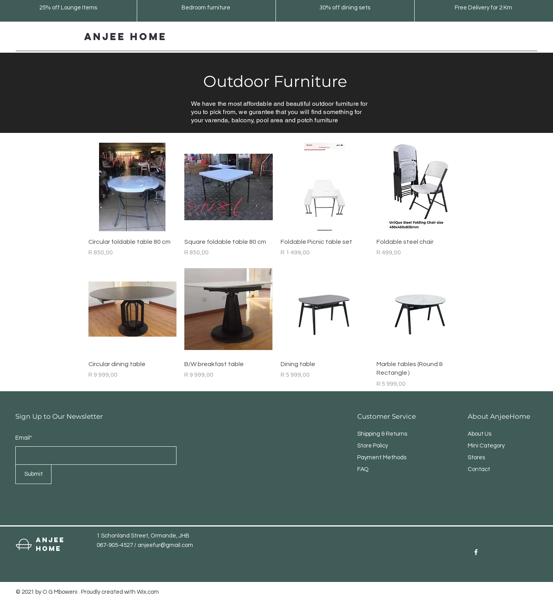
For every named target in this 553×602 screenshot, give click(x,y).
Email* (23, 438)
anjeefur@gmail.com (165, 545)
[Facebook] (476, 552)
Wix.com (148, 592)
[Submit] (33, 474)
